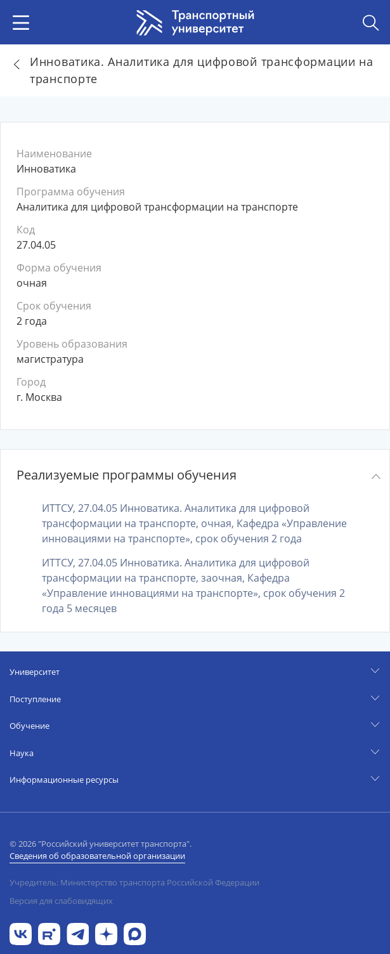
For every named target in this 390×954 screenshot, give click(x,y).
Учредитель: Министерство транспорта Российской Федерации (134, 882)
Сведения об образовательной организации (97, 855)
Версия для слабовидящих (61, 900)
